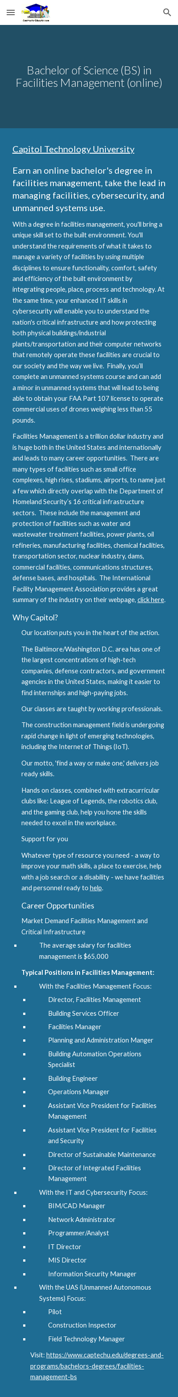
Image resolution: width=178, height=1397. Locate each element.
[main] (89, 77)
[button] (10, 12)
